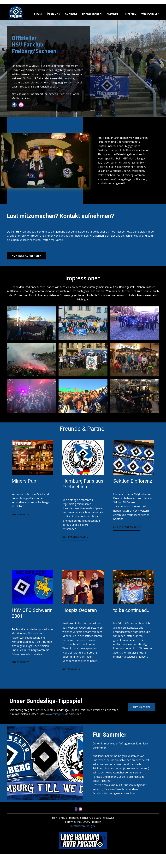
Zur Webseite (20, 514)
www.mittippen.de (57, 714)
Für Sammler (150, 13)
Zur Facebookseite (75, 536)
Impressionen (92, 13)
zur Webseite (20, 662)
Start (38, 13)
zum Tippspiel (141, 707)
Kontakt (71, 13)
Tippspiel (129, 13)
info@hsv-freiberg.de (83, 826)
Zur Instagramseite (126, 526)
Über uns (53, 13)
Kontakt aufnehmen (27, 255)
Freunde (113, 13)
